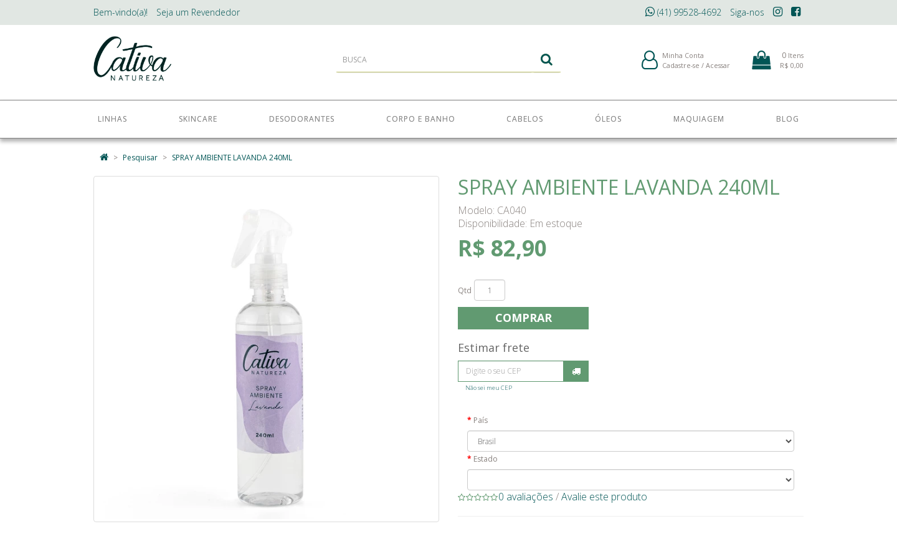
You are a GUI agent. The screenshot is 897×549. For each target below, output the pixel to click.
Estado (485, 459)
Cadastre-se (681, 67)
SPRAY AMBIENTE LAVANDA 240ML (232, 157)
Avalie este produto (604, 496)
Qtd (465, 290)
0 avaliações (525, 496)
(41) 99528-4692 (683, 12)
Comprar (523, 317)
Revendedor (198, 12)
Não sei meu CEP (488, 388)
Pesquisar (140, 157)
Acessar (718, 67)
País (480, 420)
